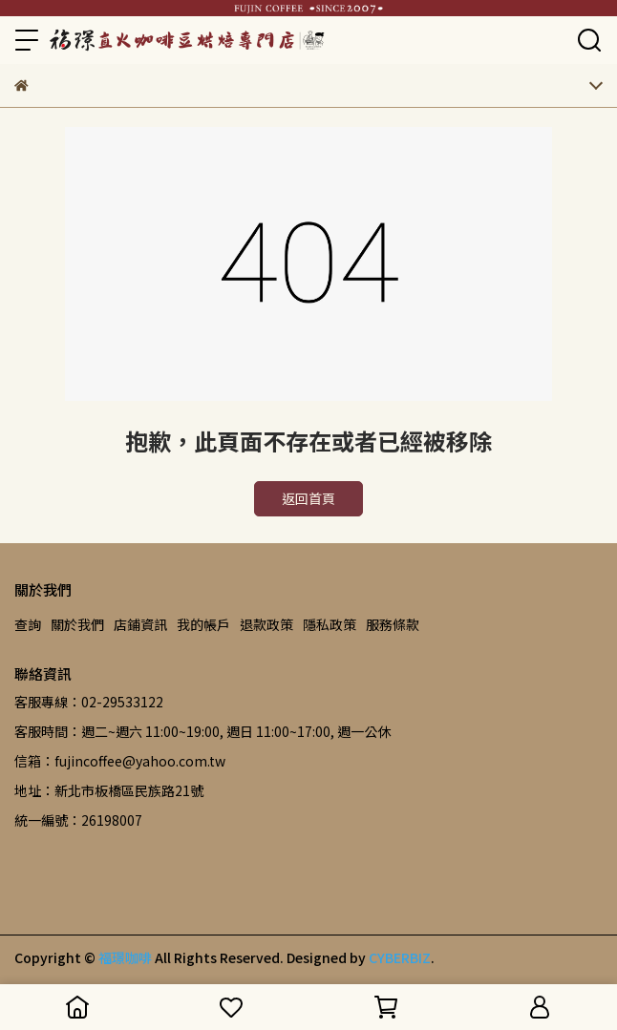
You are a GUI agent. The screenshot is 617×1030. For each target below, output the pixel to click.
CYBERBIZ (400, 957)
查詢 (27, 624)
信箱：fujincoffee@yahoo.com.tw (119, 760)
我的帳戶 (203, 624)
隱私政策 (329, 624)
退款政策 (266, 624)
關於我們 (77, 624)
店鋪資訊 (140, 624)
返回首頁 (308, 498)
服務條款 (392, 624)
